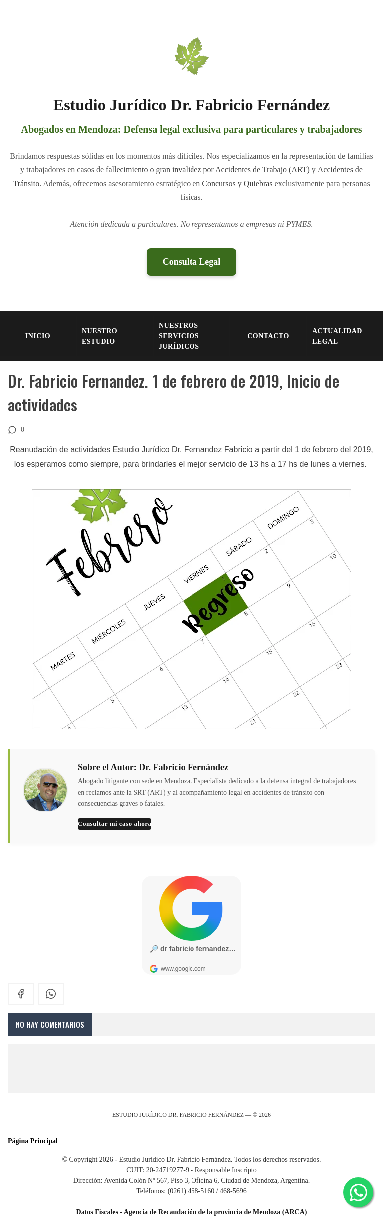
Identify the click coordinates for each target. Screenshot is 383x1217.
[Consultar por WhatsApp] (358, 1192)
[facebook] (21, 994)
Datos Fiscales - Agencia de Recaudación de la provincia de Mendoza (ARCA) (191, 1212)
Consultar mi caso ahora (114, 823)
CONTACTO (268, 336)
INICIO (37, 336)
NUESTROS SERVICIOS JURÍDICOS (179, 336)
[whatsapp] (51, 994)
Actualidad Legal (337, 336)
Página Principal (33, 1141)
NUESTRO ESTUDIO (99, 336)
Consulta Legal (192, 262)
